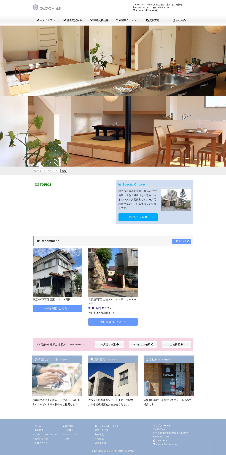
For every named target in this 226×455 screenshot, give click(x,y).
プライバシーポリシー (46, 434)
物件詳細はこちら (56, 308)
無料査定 (152, 20)
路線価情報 (100, 443)
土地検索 (176, 344)
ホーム (38, 425)
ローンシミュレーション (107, 425)
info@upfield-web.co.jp (147, 10)
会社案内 (179, 20)
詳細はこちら (138, 217)
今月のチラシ (46, 20)
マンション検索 (143, 344)
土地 (67, 438)
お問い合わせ (41, 438)
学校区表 (99, 438)
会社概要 (39, 429)
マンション (70, 434)
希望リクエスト (126, 20)
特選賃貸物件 (99, 20)
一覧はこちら (181, 241)
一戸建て (69, 429)
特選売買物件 (73, 20)
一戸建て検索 (110, 344)
